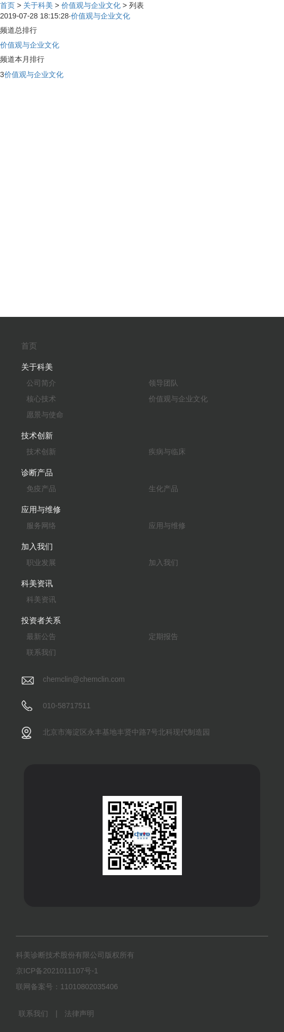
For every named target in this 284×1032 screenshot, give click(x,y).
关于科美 (38, 5)
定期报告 (163, 636)
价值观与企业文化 (91, 5)
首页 (7, 5)
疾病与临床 (167, 451)
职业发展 (41, 562)
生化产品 (163, 488)
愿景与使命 (44, 414)
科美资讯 (41, 599)
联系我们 (41, 652)
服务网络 (41, 525)
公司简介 (41, 383)
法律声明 (79, 1013)
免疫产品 (41, 488)
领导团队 (163, 383)
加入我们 (163, 562)
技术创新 (41, 451)
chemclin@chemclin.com (84, 679)
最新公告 (41, 636)
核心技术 (41, 399)
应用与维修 (167, 525)
